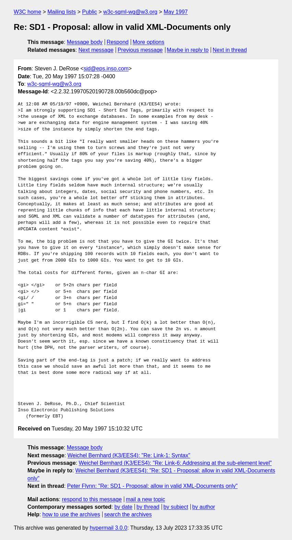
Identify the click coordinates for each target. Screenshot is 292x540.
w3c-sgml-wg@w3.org (130, 12)
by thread (148, 507)
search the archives (128, 514)
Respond (118, 42)
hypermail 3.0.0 (108, 528)
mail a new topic (145, 499)
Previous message (140, 50)
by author (203, 507)
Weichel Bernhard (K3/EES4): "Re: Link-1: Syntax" (129, 455)
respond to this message (91, 499)
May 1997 (176, 12)
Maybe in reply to (188, 50)
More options (149, 42)
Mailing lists (61, 12)
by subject (175, 507)
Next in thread (230, 50)
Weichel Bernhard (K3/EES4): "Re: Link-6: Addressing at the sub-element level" (175, 463)
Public (89, 12)
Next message (96, 50)
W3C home (27, 12)
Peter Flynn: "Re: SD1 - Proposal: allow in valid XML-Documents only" (152, 486)
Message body (85, 42)
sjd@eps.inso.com (106, 68)
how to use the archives (71, 514)
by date (123, 507)
